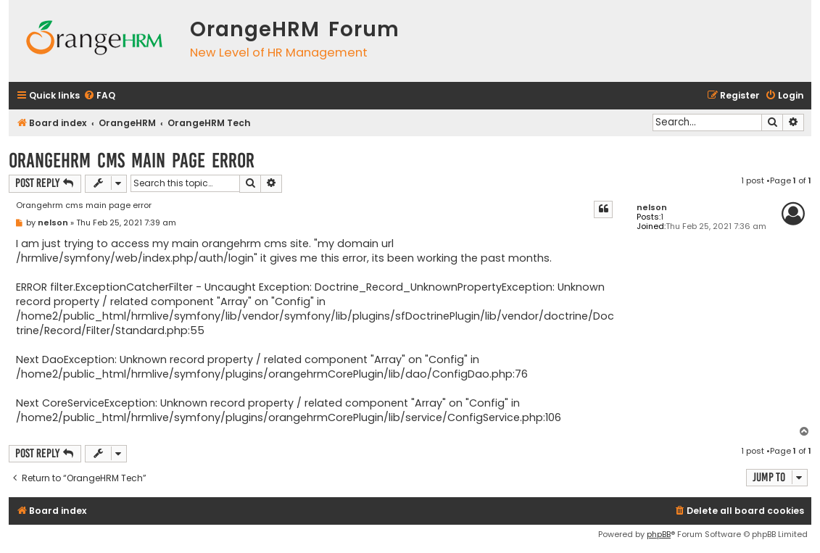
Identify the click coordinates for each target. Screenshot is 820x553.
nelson (652, 207)
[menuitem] (99, 96)
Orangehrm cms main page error (131, 160)
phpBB (659, 534)
